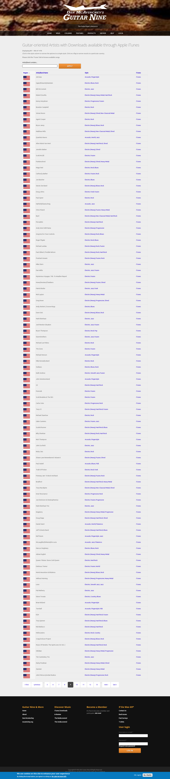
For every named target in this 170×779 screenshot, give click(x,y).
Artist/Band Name (42, 73)
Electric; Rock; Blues (92, 167)
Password (123, 740)
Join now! (98, 713)
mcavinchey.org (27, 722)
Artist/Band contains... (29, 62)
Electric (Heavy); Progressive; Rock (96, 675)
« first (27, 685)
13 (97, 685)
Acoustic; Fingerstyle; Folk (94, 609)
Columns (68, 33)
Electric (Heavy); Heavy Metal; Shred (97, 663)
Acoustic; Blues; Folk (92, 464)
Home (49, 33)
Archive (103, 33)
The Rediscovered (60, 718)
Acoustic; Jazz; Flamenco (93, 542)
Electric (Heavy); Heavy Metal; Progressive (99, 512)
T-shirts (121, 722)
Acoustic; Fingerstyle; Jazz (94, 536)
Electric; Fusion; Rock (92, 174)
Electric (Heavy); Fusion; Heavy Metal (97, 210)
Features (79, 33)
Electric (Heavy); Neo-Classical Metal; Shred (99, 131)
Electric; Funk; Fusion (92, 192)
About (24, 714)
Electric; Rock (89, 107)
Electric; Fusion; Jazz (92, 421)
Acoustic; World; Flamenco (94, 524)
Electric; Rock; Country (92, 633)
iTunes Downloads (60, 711)
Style (86, 73)
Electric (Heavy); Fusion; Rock (95, 258)
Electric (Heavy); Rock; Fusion (95, 246)
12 (90, 685)
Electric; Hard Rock (91, 560)
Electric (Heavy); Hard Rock (94, 222)
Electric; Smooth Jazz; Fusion (95, 373)
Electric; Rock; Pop (91, 331)
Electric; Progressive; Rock (94, 403)
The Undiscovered (60, 722)
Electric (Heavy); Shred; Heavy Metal (97, 161)
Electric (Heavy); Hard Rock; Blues (96, 427)
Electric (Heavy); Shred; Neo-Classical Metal (99, 113)
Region (26, 73)
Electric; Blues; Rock (92, 83)
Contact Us (122, 711)
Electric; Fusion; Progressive (94, 500)
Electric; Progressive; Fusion (94, 101)
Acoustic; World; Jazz (92, 137)
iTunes (138, 73)
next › (106, 685)
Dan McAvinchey (28, 718)
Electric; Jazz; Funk (91, 288)
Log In (120, 33)
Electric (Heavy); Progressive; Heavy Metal (99, 578)
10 (77, 685)
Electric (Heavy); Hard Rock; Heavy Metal (98, 482)
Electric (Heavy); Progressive (94, 228)
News (58, 33)
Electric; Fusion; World (92, 566)
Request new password (127, 746)
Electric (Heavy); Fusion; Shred (95, 282)
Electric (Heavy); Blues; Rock (94, 125)
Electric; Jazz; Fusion (92, 270)
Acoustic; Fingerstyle (92, 77)
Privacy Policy (111, 773)
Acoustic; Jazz (90, 204)
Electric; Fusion (90, 155)
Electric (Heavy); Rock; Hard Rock (96, 252)
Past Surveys (123, 718)
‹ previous (37, 685)
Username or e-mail (126, 732)
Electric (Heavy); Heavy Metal (95, 294)
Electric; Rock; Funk (91, 470)
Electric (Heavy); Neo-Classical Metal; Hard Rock (101, 216)
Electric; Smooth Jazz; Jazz (94, 584)
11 (83, 685)
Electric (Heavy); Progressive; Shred (97, 300)
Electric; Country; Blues (93, 596)
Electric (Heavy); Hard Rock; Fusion (96, 409)
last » (115, 685)
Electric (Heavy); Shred (92, 149)
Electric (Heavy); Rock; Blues (94, 234)
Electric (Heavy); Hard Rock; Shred (96, 143)
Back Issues (123, 714)
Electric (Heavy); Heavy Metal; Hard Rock (98, 95)
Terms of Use (97, 773)
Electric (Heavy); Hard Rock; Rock (96, 645)
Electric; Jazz (89, 89)
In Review (57, 714)
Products (92, 33)
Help (112, 33)
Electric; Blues (90, 180)
